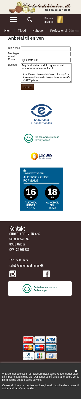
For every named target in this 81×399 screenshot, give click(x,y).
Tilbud (22, 30)
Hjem (7, 30)
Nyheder (38, 30)
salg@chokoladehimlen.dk (26, 265)
